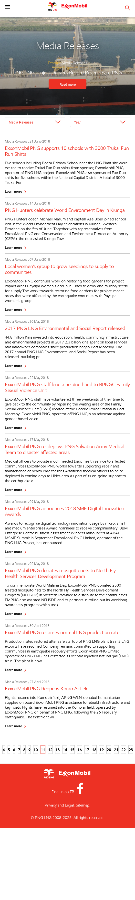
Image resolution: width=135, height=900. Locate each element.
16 (79, 749)
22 (123, 749)
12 (50, 749)
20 (109, 749)
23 (131, 749)
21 (116, 749)
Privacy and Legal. (60, 805)
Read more (68, 84)
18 (94, 749)
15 (72, 749)
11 (43, 749)
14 (65, 749)
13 (57, 749)
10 (35, 749)
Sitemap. (83, 805)
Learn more (13, 191)
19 (101, 749)
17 (87, 749)
